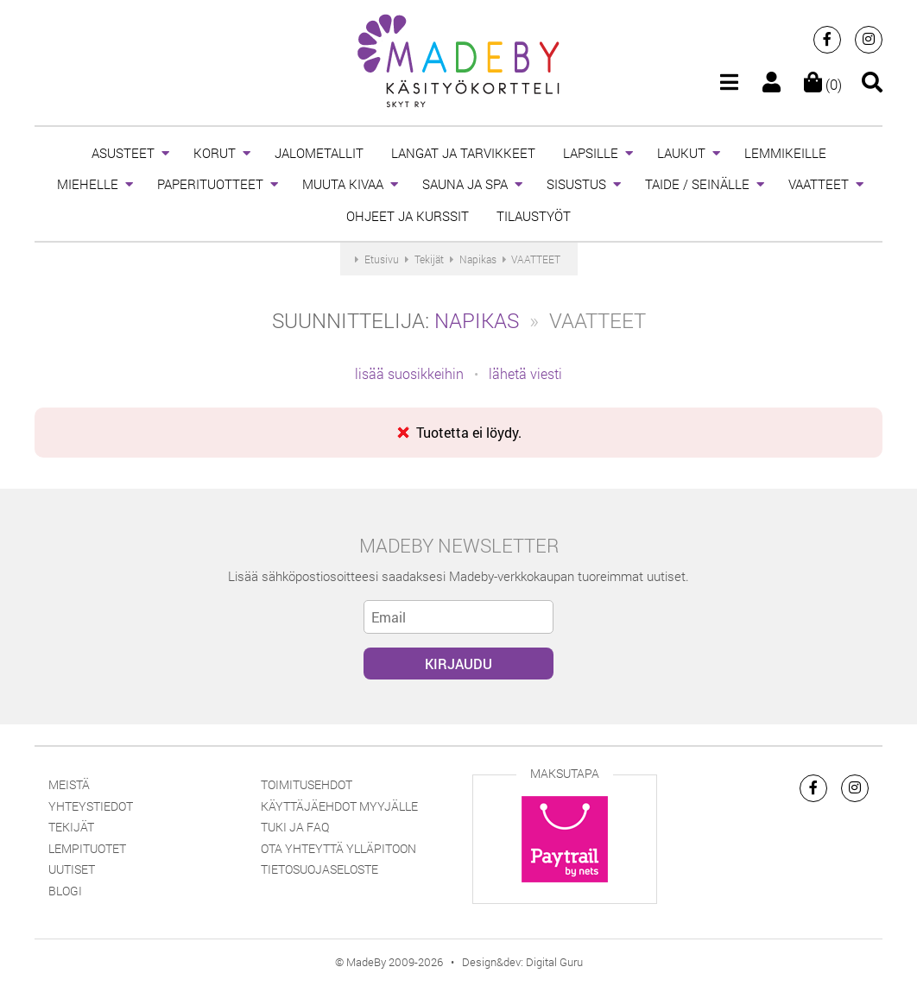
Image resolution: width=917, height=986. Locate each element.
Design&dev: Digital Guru (522, 962)
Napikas (476, 320)
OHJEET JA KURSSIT (407, 215)
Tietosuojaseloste (319, 869)
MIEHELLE (87, 184)
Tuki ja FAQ (295, 827)
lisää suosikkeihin (409, 373)
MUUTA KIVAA (342, 184)
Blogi (65, 890)
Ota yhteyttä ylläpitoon (338, 848)
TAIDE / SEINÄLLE (697, 184)
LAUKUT (681, 152)
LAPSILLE (590, 152)
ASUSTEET (123, 152)
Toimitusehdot (306, 784)
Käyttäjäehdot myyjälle (339, 806)
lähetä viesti (525, 373)
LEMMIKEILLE (785, 152)
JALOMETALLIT (319, 152)
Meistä (69, 784)
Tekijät (71, 827)
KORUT (214, 152)
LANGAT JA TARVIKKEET (463, 152)
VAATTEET (818, 184)
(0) (823, 84)
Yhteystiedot (90, 806)
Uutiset (71, 869)
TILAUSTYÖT (533, 215)
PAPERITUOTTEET (210, 184)
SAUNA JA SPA (465, 184)
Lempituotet (87, 848)
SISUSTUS (576, 184)
